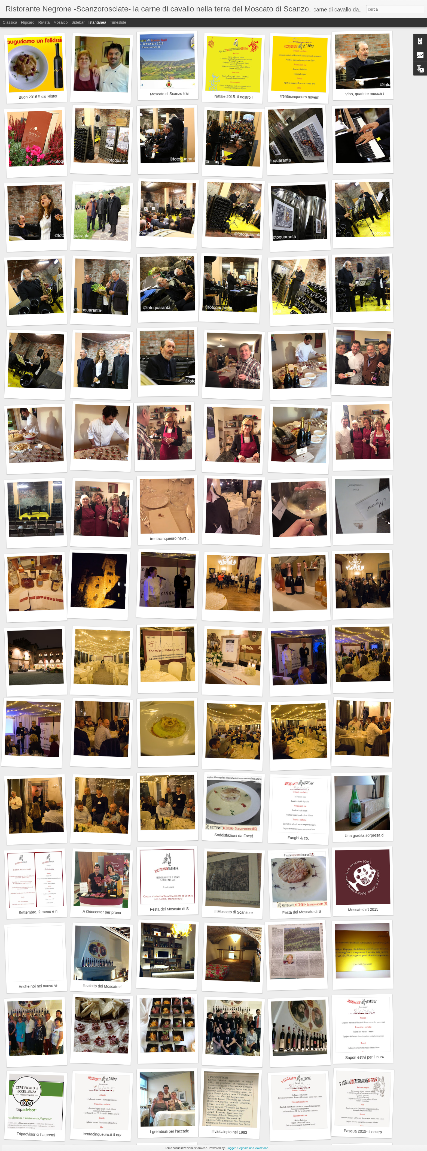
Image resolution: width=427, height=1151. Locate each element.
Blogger (230, 1148)
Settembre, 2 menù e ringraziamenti (49, 911)
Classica (10, 22)
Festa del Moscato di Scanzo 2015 (311, 911)
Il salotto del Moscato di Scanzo (109, 986)
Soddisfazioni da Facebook (237, 836)
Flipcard (28, 22)
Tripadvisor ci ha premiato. (39, 1135)
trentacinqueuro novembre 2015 (307, 97)
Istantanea (97, 22)
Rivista (44, 22)
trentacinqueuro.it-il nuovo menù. (110, 1135)
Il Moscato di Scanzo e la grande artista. (248, 912)
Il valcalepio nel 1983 (229, 1132)
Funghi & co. (298, 838)
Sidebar (77, 22)
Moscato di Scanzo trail (170, 93)
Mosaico (60, 22)
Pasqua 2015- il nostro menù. (369, 1132)
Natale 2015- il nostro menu (237, 97)
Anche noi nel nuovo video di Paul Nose (52, 985)
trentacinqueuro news (168, 538)
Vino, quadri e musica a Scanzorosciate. (379, 93)
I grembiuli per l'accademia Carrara (179, 1131)
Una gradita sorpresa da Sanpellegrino (377, 835)
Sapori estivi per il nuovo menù (371, 1057)
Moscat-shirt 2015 (363, 909)
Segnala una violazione (252, 1148)
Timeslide (118, 22)
